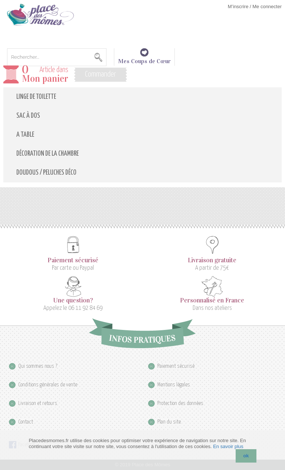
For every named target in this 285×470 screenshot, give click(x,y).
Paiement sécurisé (73, 260)
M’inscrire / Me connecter (255, 6)
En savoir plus (228, 446)
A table (25, 135)
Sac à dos (28, 116)
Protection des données (180, 403)
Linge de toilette (36, 97)
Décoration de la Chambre (47, 153)
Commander (100, 74)
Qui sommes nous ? (37, 366)
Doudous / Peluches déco (46, 172)
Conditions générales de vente (47, 385)
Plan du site (169, 422)
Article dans (45, 74)
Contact (25, 422)
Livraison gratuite (212, 260)
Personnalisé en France (212, 300)
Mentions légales (173, 385)
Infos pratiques (142, 333)
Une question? (73, 300)
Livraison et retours (37, 403)
